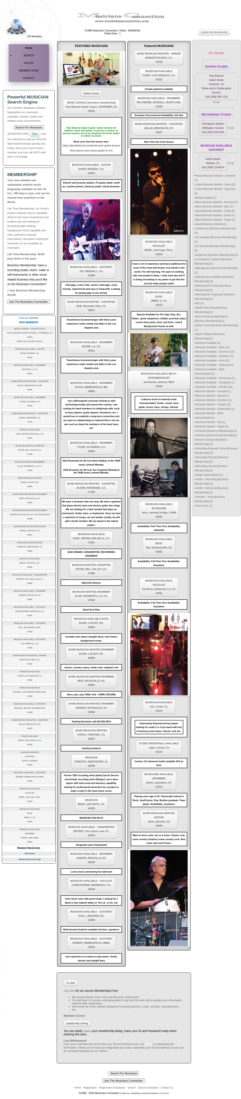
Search (132, 1087)
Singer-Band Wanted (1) (209, 474)
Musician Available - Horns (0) (212, 360)
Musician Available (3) (208, 342)
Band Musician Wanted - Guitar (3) (215, 215)
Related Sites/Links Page (30, 859)
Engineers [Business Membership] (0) (217, 254)
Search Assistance (148, 1087)
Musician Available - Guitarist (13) (214, 356)
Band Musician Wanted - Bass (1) (214, 206)
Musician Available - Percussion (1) (215, 378)
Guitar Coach (91, 93)
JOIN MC (29, 63)
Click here (69, 990)
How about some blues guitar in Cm (91, 150)
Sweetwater (30, 853)
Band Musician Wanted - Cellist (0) (215, 210)
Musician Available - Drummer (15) (215, 351)
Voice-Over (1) (204, 505)
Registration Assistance (112, 1087)
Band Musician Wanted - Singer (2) (215, 219)
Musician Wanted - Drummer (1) (214, 400)
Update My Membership (214, 32)
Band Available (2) (206, 197)
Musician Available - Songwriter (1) (215, 382)
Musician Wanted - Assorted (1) (213, 391)
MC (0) (200, 303)
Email (216, 102)
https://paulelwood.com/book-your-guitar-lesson (91, 145)
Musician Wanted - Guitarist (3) (213, 404)
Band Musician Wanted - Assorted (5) (216, 202)
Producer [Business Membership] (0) (216, 430)
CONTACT (29, 78)
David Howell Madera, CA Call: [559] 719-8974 (212, 163)
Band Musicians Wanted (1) (211, 224)
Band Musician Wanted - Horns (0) (215, 184)
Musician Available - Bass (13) (213, 347)
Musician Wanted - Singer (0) (212, 426)
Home (28, 48)
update (87, 1031)
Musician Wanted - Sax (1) (211, 422)
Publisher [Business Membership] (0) (216, 435)
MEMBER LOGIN (28, 70)
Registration (90, 1087)
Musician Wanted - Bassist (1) (212, 395)
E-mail (148, 1044)
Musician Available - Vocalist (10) (214, 386)
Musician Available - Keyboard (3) (214, 364)
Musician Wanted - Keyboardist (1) (215, 408)
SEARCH (28, 55)
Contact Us (166, 1087)
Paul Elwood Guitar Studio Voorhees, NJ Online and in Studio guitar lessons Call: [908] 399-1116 (216, 86)
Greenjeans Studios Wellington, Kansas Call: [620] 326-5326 (212, 128)
